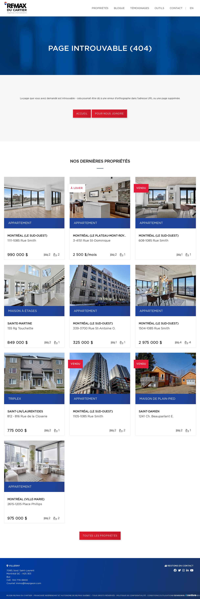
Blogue (119, 8)
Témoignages (139, 8)
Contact (176, 8)
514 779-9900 (20, 580)
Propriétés (100, 8)
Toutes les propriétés (100, 536)
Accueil (82, 114)
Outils (159, 8)
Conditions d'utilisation (159, 595)
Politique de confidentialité (131, 595)
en (191, 8)
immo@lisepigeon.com (28, 583)
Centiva (191, 595)
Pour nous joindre (109, 114)
